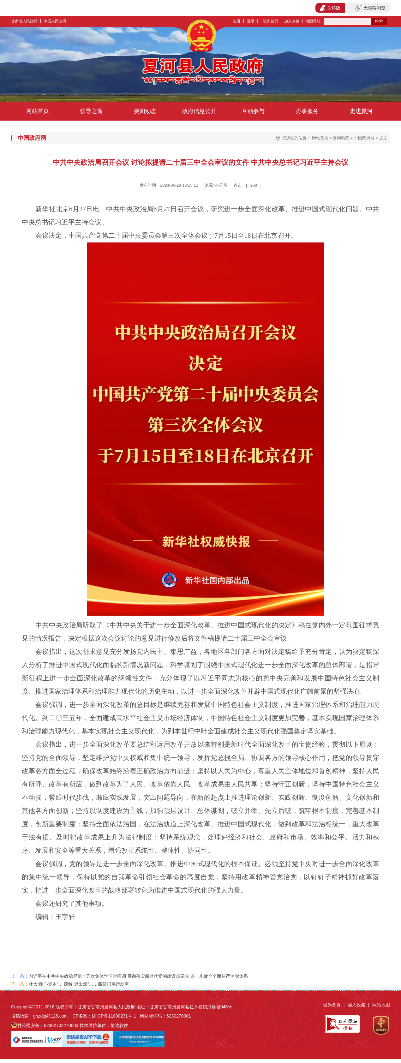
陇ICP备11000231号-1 (114, 1015)
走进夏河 (361, 111)
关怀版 (330, 8)
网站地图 (381, 1004)
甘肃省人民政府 (24, 21)
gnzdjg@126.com (50, 1015)
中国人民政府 (55, 21)
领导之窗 (91, 111)
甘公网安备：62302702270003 (47, 1025)
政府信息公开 (199, 111)
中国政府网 (364, 137)
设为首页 (270, 21)
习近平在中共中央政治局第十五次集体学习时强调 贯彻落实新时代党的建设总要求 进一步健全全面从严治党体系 (138, 976)
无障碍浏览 (370, 8)
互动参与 (253, 111)
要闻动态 (145, 111)
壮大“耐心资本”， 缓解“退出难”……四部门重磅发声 (79, 984)
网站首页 (37, 111)
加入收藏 (291, 21)
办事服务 (307, 111)
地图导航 (312, 21)
